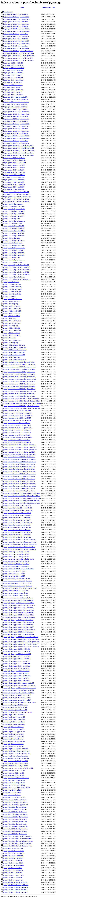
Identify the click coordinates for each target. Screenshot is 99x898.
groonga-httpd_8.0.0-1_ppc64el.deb (14, 741)
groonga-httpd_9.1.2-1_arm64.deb (13, 736)
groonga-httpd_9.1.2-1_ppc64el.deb (14, 731)
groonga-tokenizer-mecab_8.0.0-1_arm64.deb (17, 442)
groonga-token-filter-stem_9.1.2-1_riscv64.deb (17, 520)
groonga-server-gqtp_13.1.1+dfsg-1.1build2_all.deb (18, 569)
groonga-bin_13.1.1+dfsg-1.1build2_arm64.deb (17, 846)
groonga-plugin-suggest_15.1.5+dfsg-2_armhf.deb (18, 620)
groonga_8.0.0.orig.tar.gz (10, 325)
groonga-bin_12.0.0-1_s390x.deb (13, 848)
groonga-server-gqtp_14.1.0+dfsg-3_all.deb (16, 566)
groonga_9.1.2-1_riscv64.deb (12, 308)
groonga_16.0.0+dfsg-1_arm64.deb (13, 216)
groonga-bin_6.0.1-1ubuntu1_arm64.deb (15, 892)
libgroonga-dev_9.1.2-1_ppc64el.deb (14, 175)
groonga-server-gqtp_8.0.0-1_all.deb (14, 576)
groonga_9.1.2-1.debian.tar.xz (12, 321)
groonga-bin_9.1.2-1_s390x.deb (12, 860)
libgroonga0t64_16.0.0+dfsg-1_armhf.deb (15, 21)
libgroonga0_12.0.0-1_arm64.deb (13, 73)
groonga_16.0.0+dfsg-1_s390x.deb (13, 206)
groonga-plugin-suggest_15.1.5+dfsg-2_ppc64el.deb (19, 617)
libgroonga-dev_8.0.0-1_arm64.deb (13, 189)
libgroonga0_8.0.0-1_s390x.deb (12, 87)
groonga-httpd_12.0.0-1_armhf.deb (13, 722)
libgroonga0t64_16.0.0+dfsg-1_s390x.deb (15, 14)
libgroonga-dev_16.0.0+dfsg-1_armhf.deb (15, 116)
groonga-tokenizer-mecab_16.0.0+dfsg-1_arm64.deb (19, 372)
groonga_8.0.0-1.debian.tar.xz (12, 340)
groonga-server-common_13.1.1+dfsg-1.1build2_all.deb (20, 588)
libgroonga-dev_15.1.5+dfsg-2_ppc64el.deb (16, 126)
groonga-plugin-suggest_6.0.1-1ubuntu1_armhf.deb (18, 690)
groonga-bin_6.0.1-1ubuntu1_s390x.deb (15, 882)
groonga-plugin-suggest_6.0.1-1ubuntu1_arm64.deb (18, 693)
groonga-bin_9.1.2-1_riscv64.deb (13, 863)
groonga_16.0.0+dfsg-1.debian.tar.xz (14, 221)
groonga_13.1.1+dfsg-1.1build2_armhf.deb (16, 272)
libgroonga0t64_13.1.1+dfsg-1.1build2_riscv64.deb (18, 53)
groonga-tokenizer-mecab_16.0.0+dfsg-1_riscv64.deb (19, 364)
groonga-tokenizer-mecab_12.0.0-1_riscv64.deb (17, 413)
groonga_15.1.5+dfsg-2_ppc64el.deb (14, 231)
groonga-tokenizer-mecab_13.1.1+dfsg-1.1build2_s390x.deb (21, 398)
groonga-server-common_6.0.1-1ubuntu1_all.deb (18, 598)
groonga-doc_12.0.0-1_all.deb (12, 790)
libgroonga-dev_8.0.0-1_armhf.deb (13, 187)
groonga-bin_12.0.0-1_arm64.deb (13, 858)
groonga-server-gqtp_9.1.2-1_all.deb (14, 573)
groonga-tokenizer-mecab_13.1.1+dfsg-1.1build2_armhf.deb (21, 406)
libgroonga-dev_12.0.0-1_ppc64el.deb (14, 162)
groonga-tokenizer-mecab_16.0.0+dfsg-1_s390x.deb (18, 362)
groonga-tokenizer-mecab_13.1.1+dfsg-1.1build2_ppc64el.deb (22, 403)
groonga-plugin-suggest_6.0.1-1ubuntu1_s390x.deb (18, 683)
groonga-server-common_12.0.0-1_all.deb (15, 590)
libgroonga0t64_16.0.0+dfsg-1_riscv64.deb (16, 17)
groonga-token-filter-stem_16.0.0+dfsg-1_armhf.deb (19, 464)
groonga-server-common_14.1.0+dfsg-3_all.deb (17, 586)
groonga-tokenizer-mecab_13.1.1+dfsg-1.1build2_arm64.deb (21, 408)
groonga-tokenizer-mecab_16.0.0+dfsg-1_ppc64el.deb (19, 367)
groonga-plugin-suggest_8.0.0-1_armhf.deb (16, 678)
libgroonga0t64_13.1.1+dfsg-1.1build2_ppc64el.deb (18, 55)
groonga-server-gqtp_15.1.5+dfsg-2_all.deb (16, 564)
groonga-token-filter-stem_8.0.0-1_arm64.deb (17, 537)
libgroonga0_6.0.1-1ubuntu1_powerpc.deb (16, 102)
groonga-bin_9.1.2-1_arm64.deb (13, 870)
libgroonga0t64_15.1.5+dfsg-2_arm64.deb (16, 36)
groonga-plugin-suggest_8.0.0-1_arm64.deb (16, 680)
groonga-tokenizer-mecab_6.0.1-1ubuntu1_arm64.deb (19, 454)
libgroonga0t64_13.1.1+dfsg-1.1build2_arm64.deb (18, 60)
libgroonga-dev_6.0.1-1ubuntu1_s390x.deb (16, 192)
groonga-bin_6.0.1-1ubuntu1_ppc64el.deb (15, 885)
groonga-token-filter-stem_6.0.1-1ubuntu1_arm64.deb (19, 549)
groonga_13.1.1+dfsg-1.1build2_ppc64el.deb (16, 269)
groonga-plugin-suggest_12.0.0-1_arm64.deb (16, 659)
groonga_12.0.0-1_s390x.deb (12, 284)
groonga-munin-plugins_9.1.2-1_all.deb (15, 707)
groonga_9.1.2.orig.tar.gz (10, 304)
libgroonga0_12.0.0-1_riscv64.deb (13, 65)
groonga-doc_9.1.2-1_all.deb (12, 792)
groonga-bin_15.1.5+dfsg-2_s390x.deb (14, 812)
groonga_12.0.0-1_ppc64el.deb (12, 289)
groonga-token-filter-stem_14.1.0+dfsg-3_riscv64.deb (19, 483)
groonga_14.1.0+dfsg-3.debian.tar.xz (14, 260)
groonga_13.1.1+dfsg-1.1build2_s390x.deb (16, 265)
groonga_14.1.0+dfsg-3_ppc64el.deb (14, 250)
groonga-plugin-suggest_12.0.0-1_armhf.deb (16, 656)
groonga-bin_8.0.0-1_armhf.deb (12, 877)
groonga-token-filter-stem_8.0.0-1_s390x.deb (16, 530)
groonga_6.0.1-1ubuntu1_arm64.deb (14, 355)
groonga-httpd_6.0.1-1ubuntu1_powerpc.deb (16, 753)
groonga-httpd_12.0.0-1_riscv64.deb (14, 717)
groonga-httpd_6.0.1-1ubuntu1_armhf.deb (15, 756)
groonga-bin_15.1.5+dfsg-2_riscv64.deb (15, 814)
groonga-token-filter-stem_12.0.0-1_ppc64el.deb (17, 510)
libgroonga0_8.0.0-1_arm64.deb (13, 94)
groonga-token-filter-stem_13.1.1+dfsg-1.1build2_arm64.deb (21, 503)
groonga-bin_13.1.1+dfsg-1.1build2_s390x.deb (17, 836)
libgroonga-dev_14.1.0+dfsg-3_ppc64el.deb (16, 138)
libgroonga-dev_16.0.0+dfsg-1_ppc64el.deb (16, 114)
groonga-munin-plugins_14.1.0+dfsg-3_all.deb (17, 700)
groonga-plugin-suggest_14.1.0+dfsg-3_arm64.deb (18, 634)
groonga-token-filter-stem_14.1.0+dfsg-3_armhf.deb (19, 488)
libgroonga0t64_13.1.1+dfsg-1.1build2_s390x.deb (18, 51)
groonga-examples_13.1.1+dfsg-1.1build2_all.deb (18, 768)
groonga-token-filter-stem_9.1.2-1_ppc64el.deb (17, 522)
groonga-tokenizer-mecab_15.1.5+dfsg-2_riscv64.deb (19, 376)
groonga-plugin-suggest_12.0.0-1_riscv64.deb (17, 651)
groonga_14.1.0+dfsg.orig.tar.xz (12, 243)
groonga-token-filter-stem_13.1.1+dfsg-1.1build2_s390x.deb (21, 493)
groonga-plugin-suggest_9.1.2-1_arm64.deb (16, 671)
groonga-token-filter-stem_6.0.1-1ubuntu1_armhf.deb (19, 547)
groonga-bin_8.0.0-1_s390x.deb (12, 872)
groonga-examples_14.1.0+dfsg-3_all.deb (15, 766)
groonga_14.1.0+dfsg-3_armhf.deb (13, 252)
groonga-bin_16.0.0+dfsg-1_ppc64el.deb (15, 804)
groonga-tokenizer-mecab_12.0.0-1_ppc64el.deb (17, 415)
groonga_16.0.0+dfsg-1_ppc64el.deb (14, 211)
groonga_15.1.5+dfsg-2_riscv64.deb (14, 228)
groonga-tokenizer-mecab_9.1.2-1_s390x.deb (16, 423)
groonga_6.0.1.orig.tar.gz (10, 342)
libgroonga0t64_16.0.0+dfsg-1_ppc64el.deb (16, 19)
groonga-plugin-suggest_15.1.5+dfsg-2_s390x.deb (18, 612)
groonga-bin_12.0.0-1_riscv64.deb (13, 851)
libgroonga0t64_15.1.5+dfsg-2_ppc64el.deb (16, 31)
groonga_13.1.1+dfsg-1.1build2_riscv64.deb (16, 267)
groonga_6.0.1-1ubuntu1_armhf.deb (14, 352)
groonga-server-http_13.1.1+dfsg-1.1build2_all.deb (18, 559)
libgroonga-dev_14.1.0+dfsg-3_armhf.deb (15, 141)
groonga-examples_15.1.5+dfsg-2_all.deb (15, 763)
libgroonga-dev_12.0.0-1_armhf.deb (14, 165)
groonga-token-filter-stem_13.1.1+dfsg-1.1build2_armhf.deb (21, 500)
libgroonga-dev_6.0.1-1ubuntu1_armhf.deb (16, 199)
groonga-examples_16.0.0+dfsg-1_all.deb (15, 761)
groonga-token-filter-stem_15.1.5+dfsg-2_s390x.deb (19, 469)
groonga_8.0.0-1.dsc (9, 338)
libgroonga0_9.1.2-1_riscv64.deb (13, 77)
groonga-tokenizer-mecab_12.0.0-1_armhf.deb (17, 418)
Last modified (46, 7)
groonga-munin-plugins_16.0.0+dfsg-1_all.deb (17, 695)
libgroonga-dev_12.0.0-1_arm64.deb (14, 167)
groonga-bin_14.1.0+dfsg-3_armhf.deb (14, 831)
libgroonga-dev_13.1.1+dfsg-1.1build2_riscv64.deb (18, 148)
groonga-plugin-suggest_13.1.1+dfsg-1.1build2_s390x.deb (20, 637)
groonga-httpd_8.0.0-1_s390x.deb (13, 739)
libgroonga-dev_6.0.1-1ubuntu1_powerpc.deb (17, 197)
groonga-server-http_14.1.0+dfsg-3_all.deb (16, 556)
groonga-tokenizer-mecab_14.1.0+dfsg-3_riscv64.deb (19, 389)
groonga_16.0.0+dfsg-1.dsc (11, 218)
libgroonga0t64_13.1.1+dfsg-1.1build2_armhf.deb (18, 58)
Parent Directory (8, 12)
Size (54, 7)
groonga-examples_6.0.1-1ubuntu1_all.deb (16, 778)
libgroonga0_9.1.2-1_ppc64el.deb (13, 80)
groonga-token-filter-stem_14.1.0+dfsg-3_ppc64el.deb (19, 486)
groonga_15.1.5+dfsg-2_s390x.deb (13, 226)
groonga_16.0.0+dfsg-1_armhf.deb (13, 214)
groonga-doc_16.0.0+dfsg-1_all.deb (14, 780)
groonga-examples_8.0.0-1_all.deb (13, 775)
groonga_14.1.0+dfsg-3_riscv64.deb (14, 248)
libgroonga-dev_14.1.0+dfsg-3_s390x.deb (15, 133)
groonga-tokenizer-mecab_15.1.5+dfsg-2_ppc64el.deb (19, 379)
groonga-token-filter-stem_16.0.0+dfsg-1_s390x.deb (19, 457)
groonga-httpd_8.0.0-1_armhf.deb (13, 744)
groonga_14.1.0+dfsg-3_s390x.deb (13, 245)
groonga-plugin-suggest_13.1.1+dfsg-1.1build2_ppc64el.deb (21, 641)
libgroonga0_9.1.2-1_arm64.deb (13, 85)
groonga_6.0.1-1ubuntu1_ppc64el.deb (14, 347)
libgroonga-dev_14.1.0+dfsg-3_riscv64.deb (16, 136)
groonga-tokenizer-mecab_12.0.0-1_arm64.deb (17, 420)
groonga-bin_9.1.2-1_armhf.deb (12, 868)
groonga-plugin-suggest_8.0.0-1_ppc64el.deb (16, 676)
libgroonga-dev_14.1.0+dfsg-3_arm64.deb (16, 143)
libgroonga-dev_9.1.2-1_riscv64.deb (14, 172)
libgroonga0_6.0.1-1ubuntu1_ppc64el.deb (15, 99)
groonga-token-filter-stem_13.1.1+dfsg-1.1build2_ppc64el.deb (22, 498)
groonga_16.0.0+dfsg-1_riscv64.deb (14, 209)
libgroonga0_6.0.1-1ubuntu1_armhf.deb (15, 104)
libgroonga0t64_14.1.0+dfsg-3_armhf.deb (15, 46)
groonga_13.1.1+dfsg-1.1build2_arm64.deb (16, 274)
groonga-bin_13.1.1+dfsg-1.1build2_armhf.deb (17, 843)
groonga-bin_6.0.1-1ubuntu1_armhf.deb (15, 890)
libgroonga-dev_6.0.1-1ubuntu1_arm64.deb (16, 201)
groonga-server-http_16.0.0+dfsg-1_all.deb (16, 552)
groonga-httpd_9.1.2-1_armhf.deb (13, 734)
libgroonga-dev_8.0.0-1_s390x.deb (13, 182)
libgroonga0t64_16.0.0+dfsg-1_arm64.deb (16, 24)
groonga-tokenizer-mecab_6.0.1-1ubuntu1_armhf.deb (19, 452)
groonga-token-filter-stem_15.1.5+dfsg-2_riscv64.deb (19, 471)
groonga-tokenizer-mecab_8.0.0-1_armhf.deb (16, 440)
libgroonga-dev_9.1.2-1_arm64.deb (13, 179)
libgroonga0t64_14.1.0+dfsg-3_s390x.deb (15, 38)
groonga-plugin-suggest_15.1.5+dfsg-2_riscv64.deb (18, 615)
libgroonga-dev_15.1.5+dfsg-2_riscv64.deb (16, 124)
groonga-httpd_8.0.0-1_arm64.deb (13, 746)
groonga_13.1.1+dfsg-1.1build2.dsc (14, 277)
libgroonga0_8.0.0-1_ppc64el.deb (13, 90)
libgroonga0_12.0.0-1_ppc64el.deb (13, 68)
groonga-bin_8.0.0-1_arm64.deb (13, 880)
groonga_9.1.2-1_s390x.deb (11, 306)
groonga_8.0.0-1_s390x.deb (11, 328)
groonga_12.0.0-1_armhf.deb (12, 291)
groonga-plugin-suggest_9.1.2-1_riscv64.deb (16, 663)
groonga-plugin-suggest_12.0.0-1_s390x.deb (16, 649)
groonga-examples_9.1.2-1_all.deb (13, 773)
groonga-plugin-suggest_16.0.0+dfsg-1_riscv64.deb (18, 603)
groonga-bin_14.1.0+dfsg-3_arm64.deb (15, 834)
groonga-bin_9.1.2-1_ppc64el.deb (13, 865)
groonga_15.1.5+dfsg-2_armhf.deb (13, 233)
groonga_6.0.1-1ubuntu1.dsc (11, 357)
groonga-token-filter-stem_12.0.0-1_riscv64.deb (17, 508)
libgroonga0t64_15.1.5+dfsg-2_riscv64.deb (16, 29)
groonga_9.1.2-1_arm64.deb (11, 316)
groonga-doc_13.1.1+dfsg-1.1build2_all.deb (16, 787)
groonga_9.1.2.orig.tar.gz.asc (12, 301)
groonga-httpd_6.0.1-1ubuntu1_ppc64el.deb (16, 751)
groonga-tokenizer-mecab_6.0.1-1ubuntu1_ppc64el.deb (19, 447)
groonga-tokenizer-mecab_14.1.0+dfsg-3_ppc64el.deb (19, 391)
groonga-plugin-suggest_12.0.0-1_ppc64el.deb (17, 654)
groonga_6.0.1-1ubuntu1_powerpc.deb (14, 350)
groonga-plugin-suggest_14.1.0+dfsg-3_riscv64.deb (18, 627)
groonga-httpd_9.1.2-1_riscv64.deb (13, 729)
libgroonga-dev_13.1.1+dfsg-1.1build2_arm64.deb (18, 155)
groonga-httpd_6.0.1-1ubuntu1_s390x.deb (15, 748)
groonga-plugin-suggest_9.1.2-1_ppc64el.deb (16, 666)
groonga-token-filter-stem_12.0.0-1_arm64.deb (17, 515)
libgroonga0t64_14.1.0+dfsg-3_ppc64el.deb (16, 43)
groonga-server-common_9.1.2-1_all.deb (15, 593)
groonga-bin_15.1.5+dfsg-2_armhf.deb (14, 819)
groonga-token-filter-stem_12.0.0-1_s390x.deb (17, 505)
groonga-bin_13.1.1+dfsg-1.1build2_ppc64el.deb (18, 841)
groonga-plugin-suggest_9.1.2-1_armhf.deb (16, 668)
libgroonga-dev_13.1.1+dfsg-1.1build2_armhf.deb (18, 153)
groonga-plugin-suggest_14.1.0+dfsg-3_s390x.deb (18, 624)
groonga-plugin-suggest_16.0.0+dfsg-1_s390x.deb (18, 600)
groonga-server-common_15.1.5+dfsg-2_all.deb (17, 583)
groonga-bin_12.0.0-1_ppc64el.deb (13, 853)
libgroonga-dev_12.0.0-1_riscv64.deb (14, 160)
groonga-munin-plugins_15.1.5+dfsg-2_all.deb (17, 697)
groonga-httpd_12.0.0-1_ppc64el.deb (14, 719)
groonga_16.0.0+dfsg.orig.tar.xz (12, 204)
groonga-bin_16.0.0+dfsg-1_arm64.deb (15, 809)
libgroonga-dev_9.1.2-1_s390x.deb (13, 170)
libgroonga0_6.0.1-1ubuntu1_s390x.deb (15, 97)
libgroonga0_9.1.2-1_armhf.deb (12, 82)
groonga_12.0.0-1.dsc (9, 296)
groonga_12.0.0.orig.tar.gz (11, 282)
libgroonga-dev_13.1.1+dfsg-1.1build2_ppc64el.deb (18, 150)
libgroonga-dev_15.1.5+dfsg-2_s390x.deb (15, 121)
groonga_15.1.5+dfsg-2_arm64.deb (13, 235)
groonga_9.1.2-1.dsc (9, 318)
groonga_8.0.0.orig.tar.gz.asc (12, 323)
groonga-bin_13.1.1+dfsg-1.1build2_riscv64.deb (17, 838)
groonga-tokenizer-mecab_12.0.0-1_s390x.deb (17, 410)
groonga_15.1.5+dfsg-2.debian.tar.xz (14, 240)
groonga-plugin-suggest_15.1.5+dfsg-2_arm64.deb (18, 622)
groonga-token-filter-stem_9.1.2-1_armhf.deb (16, 525)
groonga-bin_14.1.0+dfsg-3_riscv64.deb (15, 826)
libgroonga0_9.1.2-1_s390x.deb (12, 75)
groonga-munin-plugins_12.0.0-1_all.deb (15, 705)
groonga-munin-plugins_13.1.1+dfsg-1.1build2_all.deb (19, 702)
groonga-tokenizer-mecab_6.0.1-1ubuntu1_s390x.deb (19, 445)
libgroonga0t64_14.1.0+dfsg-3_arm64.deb (16, 48)
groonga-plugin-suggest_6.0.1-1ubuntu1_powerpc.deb (19, 688)
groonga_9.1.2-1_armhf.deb (11, 313)
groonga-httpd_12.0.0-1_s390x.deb (13, 714)
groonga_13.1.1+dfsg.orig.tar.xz (12, 262)
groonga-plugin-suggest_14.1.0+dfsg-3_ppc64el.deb (19, 629)
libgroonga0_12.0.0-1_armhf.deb (13, 70)
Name (22, 7)
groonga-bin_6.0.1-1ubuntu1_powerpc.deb (16, 887)
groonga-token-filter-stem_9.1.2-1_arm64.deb (17, 527)
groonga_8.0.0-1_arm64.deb (11, 335)
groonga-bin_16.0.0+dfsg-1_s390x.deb (14, 800)
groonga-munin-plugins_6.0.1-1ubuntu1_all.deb (17, 712)
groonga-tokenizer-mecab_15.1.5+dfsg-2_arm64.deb (19, 384)
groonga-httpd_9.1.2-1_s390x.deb (13, 727)
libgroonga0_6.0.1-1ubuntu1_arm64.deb (15, 107)
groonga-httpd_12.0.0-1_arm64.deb (14, 724)
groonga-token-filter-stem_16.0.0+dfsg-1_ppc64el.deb (19, 462)
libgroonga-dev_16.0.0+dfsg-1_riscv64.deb (16, 111)
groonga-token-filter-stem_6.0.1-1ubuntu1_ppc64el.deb (19, 542)
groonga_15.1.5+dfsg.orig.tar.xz (12, 223)
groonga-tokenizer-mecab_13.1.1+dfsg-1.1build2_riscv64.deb (21, 401)
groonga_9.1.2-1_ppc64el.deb (12, 311)
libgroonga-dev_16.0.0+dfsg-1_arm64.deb (16, 119)
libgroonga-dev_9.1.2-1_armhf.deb (13, 177)
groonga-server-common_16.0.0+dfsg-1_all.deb (17, 581)
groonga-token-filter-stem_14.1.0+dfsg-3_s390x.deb (19, 481)
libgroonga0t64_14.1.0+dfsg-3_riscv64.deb (16, 41)
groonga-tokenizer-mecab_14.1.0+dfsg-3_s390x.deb (18, 386)
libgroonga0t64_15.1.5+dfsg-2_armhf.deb (15, 34)
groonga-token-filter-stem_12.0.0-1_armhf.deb (17, 513)
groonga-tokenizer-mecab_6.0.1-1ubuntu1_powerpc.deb (20, 449)
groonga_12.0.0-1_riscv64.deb (12, 286)
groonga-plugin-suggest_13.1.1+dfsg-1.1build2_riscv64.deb (21, 639)
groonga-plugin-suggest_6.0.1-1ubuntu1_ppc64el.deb (19, 685)
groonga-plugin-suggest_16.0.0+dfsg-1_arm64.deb (18, 610)
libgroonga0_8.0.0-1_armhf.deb (12, 92)
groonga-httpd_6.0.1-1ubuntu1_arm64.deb (16, 758)
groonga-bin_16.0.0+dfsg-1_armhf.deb (14, 807)
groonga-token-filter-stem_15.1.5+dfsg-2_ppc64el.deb (19, 474)
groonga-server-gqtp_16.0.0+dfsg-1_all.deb (16, 561)
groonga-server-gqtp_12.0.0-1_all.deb (14, 571)
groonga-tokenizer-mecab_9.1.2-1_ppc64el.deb (17, 428)
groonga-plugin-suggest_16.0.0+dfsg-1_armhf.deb (18, 607)
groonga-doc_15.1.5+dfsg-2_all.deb (14, 783)
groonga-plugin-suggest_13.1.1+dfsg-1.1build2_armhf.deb (20, 644)
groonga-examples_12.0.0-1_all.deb (14, 770)
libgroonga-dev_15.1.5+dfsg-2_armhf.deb (15, 128)
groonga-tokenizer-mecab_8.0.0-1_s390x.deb (16, 435)
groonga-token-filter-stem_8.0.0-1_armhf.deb (16, 535)
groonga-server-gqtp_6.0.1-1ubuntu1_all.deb (16, 578)
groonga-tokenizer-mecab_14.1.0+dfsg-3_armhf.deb (18, 393)
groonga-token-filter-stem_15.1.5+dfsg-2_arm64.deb (19, 479)
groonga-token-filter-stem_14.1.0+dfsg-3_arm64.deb (19, 491)
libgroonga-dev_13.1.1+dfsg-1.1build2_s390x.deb (18, 145)
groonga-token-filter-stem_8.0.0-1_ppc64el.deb (17, 532)
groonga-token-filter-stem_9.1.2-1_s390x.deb (16, 517)
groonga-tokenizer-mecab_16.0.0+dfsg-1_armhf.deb (18, 369)
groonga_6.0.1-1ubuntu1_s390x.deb (14, 345)
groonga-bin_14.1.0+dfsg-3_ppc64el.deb (15, 829)
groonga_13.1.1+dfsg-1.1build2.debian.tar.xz (16, 279)
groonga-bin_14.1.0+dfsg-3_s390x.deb (14, 824)
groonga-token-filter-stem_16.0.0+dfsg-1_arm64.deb (19, 466)
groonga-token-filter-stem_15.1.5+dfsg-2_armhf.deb (19, 476)
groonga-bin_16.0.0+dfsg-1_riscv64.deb (15, 802)
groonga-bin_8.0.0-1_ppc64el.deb (13, 875)
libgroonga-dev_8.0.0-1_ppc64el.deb (14, 184)
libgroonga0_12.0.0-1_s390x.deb (13, 63)
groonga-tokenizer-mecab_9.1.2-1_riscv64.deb (17, 425)
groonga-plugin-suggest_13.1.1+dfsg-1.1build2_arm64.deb (21, 646)
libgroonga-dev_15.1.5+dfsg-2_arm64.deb (16, 131)
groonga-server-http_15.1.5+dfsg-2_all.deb (16, 554)
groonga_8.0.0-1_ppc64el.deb (12, 330)
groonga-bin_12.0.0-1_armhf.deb (13, 855)
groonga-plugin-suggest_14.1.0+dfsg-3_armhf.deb (18, 632)
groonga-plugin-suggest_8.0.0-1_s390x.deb (16, 673)
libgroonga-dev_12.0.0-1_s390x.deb (14, 158)
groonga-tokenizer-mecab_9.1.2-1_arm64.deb (17, 432)
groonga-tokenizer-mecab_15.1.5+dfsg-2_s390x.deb (18, 374)
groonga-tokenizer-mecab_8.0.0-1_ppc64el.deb (17, 437)
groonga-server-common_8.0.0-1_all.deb (15, 595)
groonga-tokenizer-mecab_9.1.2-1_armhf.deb (16, 430)
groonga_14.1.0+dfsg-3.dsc (11, 257)
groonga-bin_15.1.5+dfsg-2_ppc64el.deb (15, 817)
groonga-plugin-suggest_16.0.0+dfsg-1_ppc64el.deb (19, 605)
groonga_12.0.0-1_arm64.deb (12, 294)
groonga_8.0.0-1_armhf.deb (11, 333)
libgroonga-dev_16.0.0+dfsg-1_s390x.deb (15, 109)
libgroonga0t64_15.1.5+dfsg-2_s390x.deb (15, 26)
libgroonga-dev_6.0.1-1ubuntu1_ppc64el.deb (16, 194)
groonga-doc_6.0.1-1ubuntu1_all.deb (14, 797)
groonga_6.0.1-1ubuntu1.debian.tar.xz (14, 359)
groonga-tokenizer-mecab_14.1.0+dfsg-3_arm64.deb (19, 396)
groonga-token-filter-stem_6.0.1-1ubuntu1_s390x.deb (19, 539)
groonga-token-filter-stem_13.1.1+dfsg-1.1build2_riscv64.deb (21, 496)
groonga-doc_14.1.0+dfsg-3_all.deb (14, 785)
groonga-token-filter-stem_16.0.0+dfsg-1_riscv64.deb (19, 459)
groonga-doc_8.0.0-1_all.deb (12, 795)
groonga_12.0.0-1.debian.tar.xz (12, 299)
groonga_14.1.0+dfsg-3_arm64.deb (13, 255)
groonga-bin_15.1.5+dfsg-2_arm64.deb (15, 821)
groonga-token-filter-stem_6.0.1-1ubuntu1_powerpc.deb (20, 544)
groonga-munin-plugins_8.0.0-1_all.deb (15, 710)
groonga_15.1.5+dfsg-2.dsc (11, 238)
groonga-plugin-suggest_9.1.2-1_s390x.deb (16, 661)
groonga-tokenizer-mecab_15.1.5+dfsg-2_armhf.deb (18, 381)
